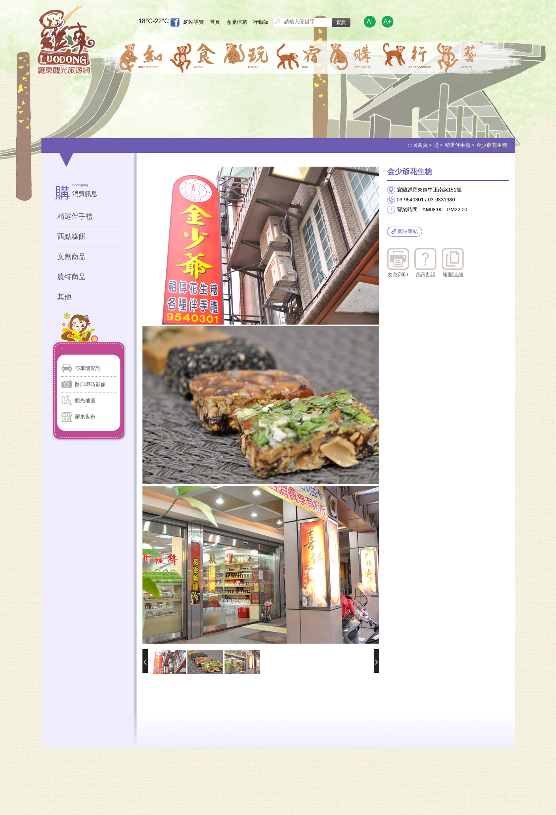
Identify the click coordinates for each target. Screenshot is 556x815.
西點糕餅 (71, 236)
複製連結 (453, 263)
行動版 (260, 22)
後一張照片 (376, 661)
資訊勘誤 (425, 263)
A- (370, 21)
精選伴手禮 (457, 145)
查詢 (341, 22)
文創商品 (71, 257)
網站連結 (404, 231)
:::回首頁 (418, 145)
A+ (387, 21)
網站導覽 (193, 22)
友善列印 (398, 263)
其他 (64, 297)
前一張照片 (145, 661)
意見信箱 (237, 22)
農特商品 (71, 277)
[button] (140, 56)
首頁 (215, 22)
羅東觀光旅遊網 (66, 42)
